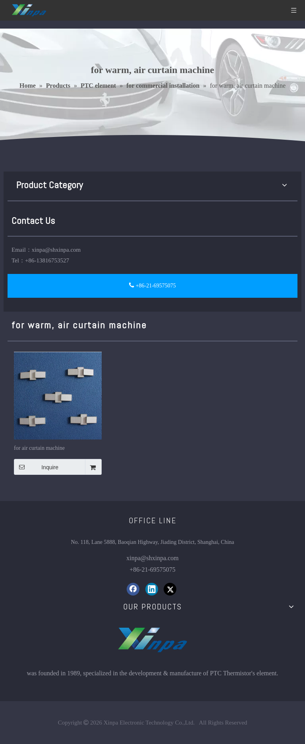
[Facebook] (133, 589)
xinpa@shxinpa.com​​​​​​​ (152, 558)
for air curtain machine (39, 448)
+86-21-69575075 (152, 285)
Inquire (36, 467)
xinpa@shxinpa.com (56, 250)
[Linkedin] (151, 589)
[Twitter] (170, 589)
